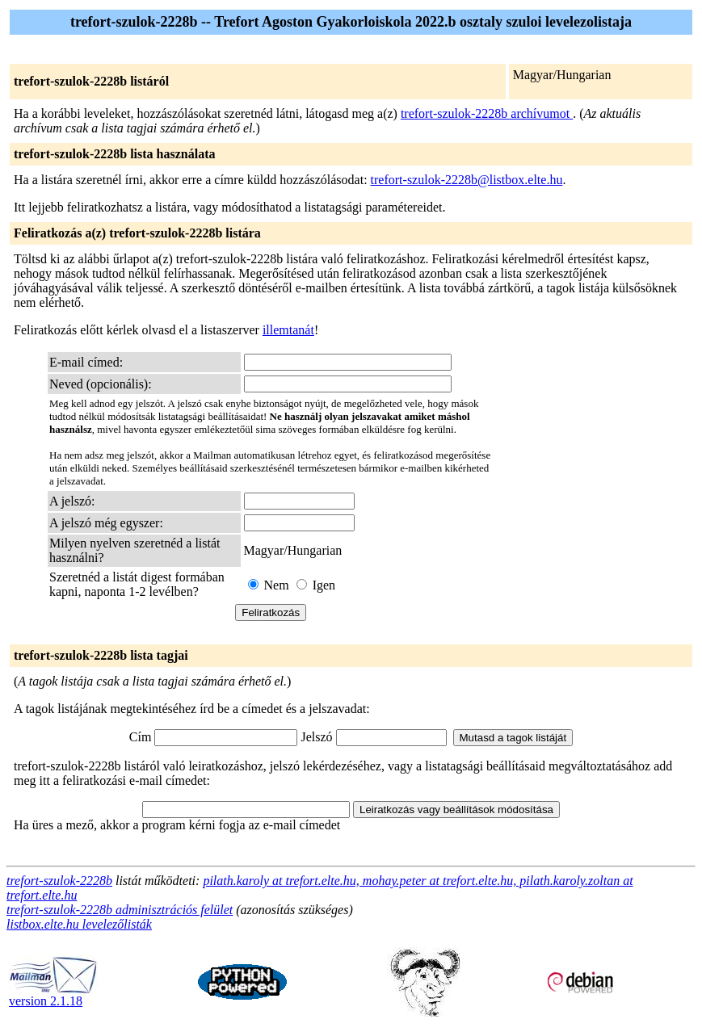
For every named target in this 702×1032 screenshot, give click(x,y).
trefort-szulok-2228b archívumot (487, 113)
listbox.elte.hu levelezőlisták (79, 924)
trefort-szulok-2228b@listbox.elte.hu (467, 180)
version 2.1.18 (53, 995)
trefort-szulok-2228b (59, 880)
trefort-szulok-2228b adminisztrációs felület (119, 910)
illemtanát (288, 330)
